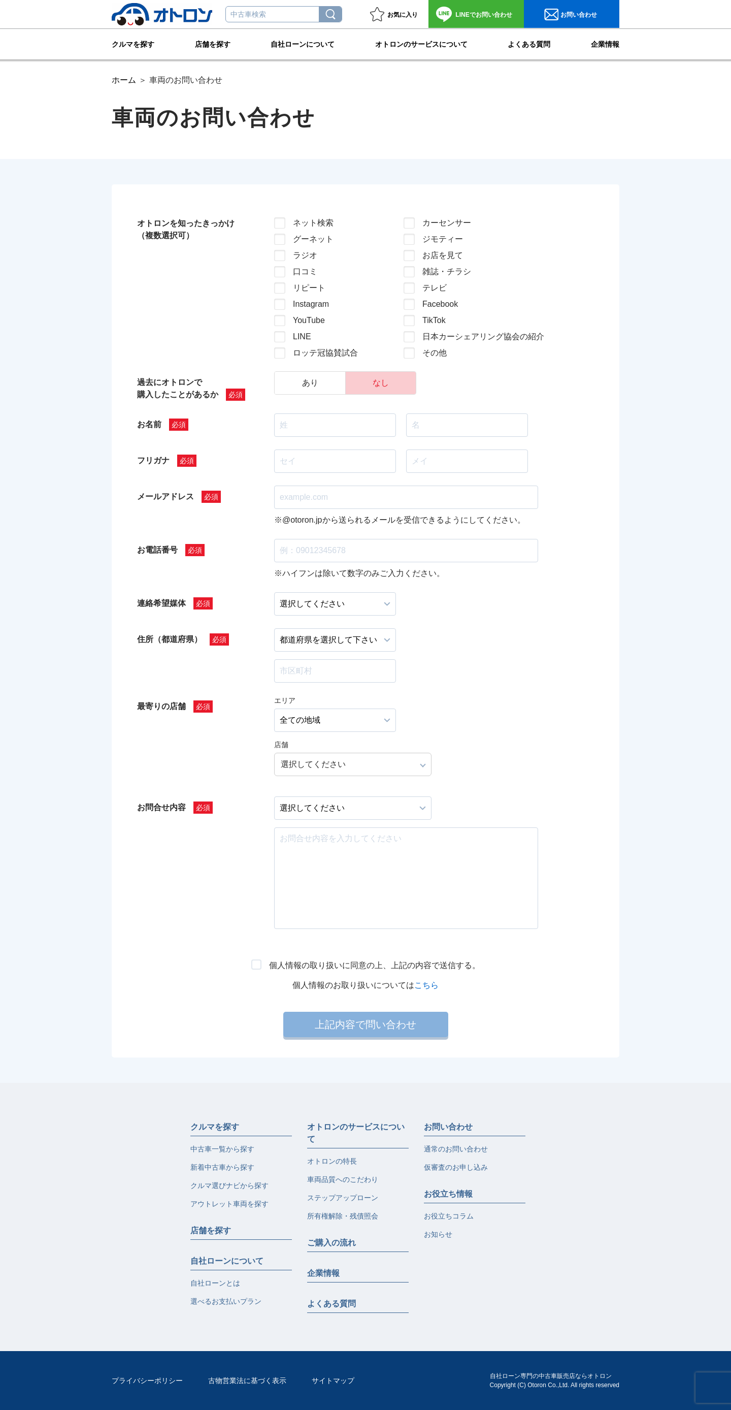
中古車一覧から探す (222, 1149)
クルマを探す (133, 44)
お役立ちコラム (449, 1216)
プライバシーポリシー (147, 1380)
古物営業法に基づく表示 (247, 1380)
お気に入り (402, 14)
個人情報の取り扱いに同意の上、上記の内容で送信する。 (374, 965)
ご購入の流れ (331, 1242)
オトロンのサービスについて (421, 44)
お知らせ (438, 1234)
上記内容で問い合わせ (365, 1024)
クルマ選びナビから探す (229, 1185)
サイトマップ (333, 1380)
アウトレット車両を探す (229, 1204)
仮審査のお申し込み (456, 1167)
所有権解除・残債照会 (342, 1216)
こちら (426, 985)
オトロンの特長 (332, 1161)
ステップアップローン (342, 1198)
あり (310, 382)
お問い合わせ (483, 14)
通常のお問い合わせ (456, 1149)
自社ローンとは (215, 1283)
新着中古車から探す (222, 1167)
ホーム (124, 80)
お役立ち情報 (448, 1194)
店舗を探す (212, 44)
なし (381, 382)
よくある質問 (529, 44)
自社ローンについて (303, 44)
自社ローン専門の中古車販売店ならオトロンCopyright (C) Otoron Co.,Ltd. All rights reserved (554, 1380)
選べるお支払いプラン (225, 1301)
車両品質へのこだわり (342, 1179)
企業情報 (605, 44)
